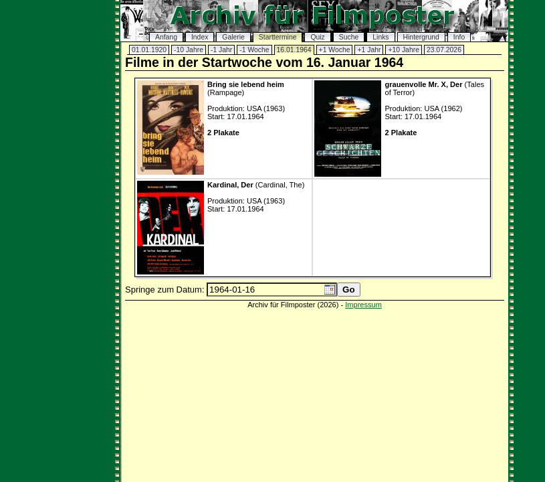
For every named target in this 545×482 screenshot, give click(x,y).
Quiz (317, 37)
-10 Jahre (188, 50)
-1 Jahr (221, 50)
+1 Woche (334, 50)
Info (459, 37)
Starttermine (278, 37)
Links (380, 37)
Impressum (363, 305)
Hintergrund (421, 37)
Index (199, 37)
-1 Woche (254, 50)
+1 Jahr (368, 50)
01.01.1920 (149, 50)
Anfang (166, 37)
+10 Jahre (403, 50)
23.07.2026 (444, 50)
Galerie (233, 37)
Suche (348, 37)
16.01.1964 (294, 50)
